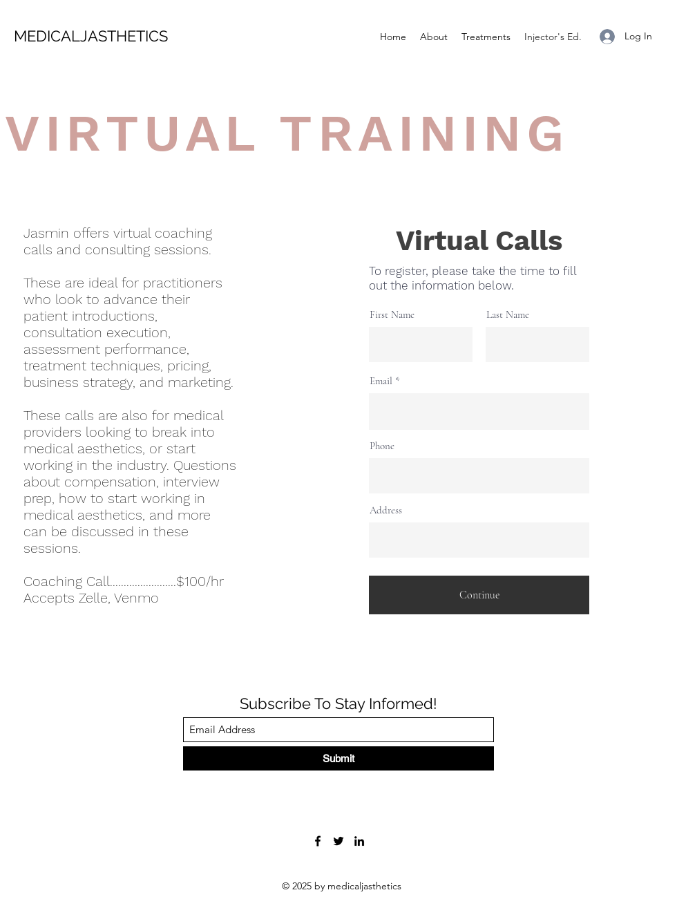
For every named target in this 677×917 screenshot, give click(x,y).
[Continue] (479, 595)
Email (381, 381)
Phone (382, 446)
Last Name (507, 315)
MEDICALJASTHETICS (93, 36)
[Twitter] (338, 841)
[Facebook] (318, 841)
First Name (392, 315)
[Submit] (338, 758)
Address (386, 510)
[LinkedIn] (359, 841)
